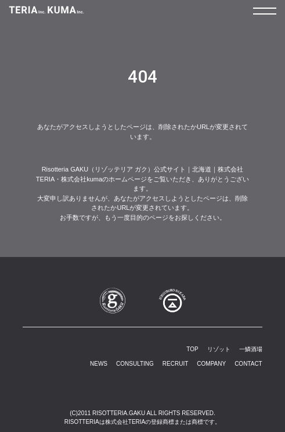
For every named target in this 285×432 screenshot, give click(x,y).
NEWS (98, 363)
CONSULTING (135, 363)
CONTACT (248, 363)
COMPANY (211, 363)
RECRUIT (175, 363)
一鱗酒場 (250, 349)
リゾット (218, 349)
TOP (192, 349)
